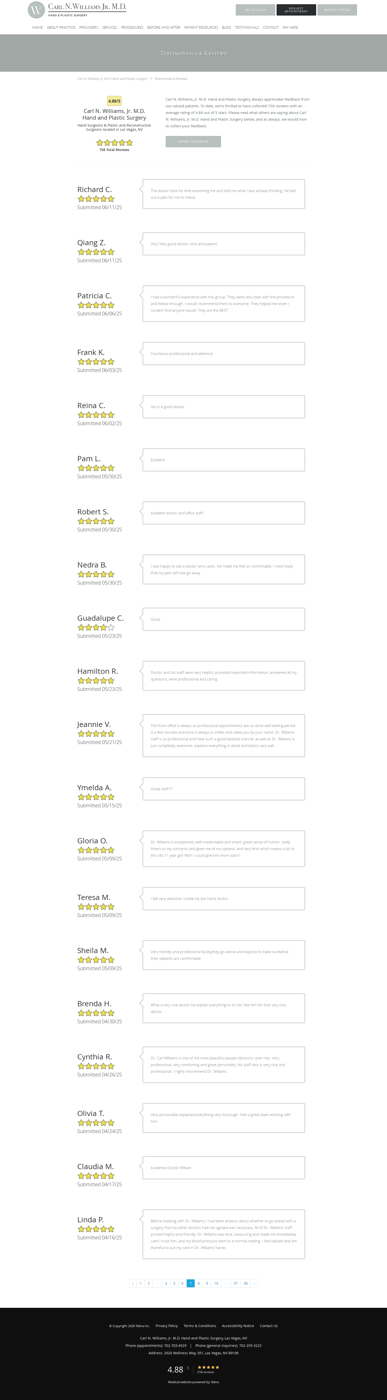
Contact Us (269, 1325)
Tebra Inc (142, 1326)
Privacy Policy (167, 1325)
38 (246, 1283)
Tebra (215, 1382)
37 (235, 1283)
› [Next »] (254, 1283)
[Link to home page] (69, 10)
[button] (296, 10)
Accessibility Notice (238, 1325)
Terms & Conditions (200, 1325)
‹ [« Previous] (132, 1283)
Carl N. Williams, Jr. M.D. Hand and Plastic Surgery (112, 78)
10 (216, 1283)
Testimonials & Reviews (171, 78)
